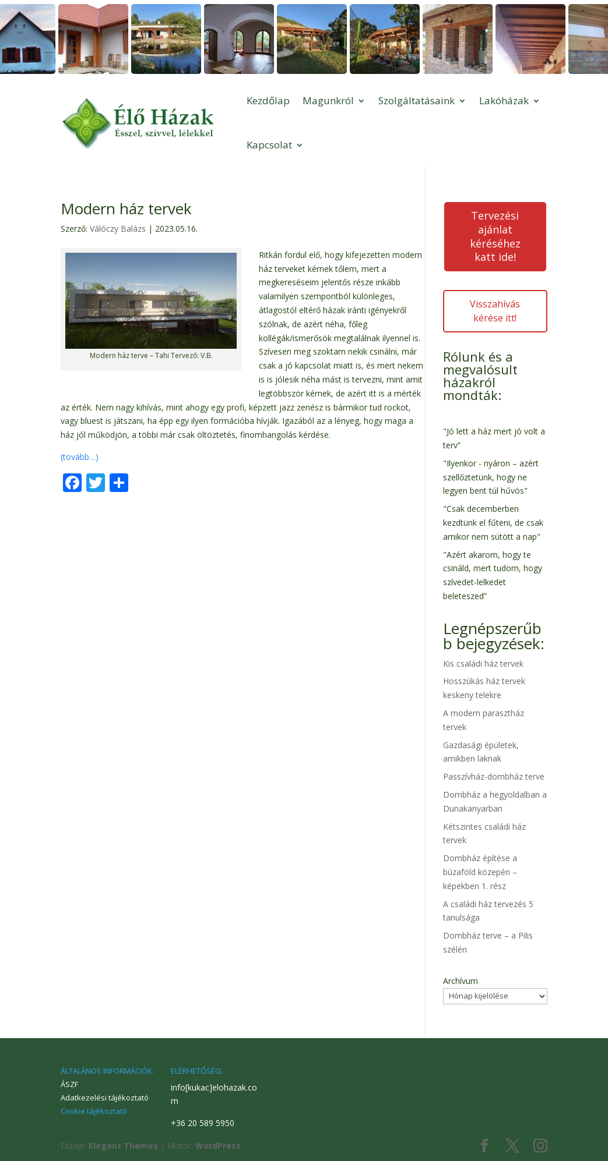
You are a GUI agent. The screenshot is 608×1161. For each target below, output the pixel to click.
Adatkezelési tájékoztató (105, 1097)
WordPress (218, 1145)
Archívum (460, 980)
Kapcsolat (269, 144)
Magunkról (328, 100)
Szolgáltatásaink (416, 100)
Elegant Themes (123, 1145)
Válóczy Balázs (118, 228)
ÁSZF (69, 1084)
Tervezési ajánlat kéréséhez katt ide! (495, 236)
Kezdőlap (268, 100)
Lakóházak (504, 100)
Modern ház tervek (126, 208)
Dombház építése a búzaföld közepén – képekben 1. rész (480, 871)
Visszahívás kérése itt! (495, 311)
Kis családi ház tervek (483, 663)
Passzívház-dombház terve (493, 776)
